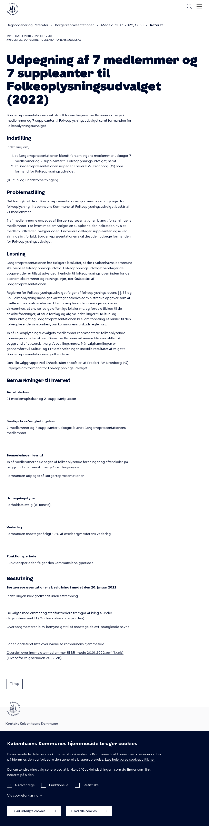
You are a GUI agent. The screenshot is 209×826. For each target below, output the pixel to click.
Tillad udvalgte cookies (34, 815)
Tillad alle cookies (89, 815)
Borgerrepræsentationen (74, 25)
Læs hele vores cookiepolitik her (130, 763)
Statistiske (90, 789)
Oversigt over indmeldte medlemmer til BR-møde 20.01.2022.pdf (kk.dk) (65, 653)
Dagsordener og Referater (27, 25)
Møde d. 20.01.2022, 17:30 (122, 25)
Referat (156, 25)
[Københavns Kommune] (12, 13)
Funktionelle (58, 789)
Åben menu (199, 6)
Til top (14, 684)
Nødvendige (25, 789)
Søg (189, 6)
